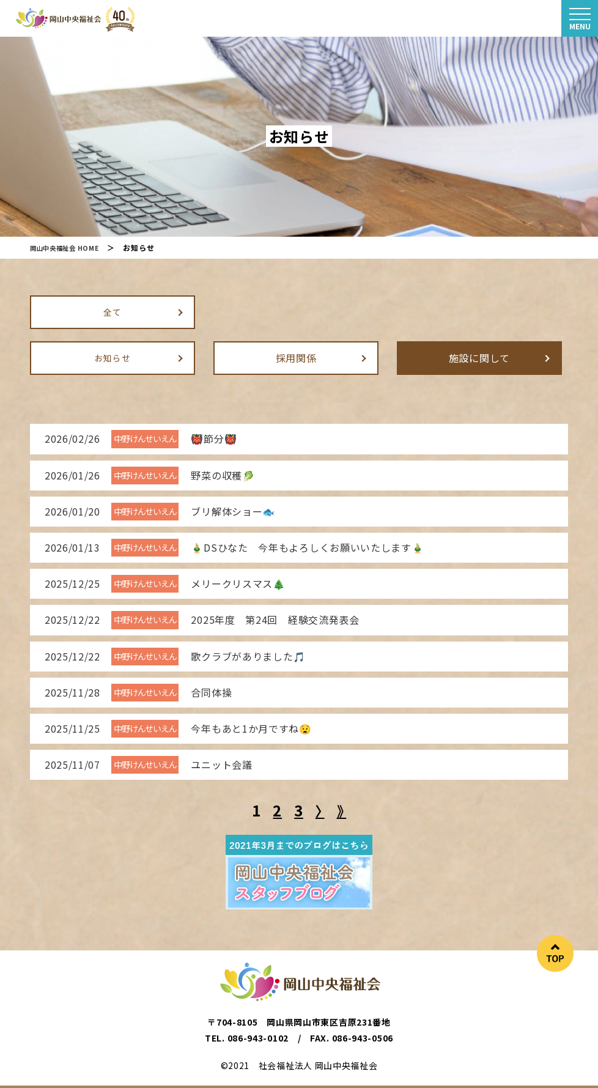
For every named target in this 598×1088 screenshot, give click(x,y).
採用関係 (296, 357)
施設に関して (479, 357)
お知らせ (112, 357)
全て (112, 311)
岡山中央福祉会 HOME (70, 247)
